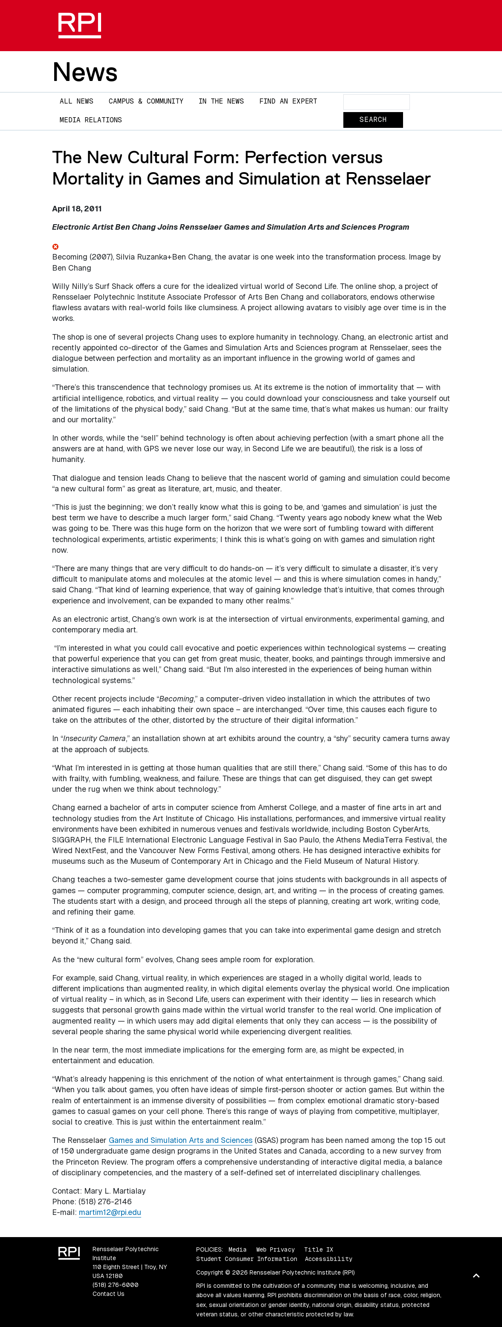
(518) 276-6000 (116, 1285)
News (85, 71)
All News (76, 101)
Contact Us (109, 1294)
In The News (221, 101)
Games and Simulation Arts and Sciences (180, 1140)
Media (238, 1249)
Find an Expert (288, 101)
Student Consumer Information (246, 1259)
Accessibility (328, 1259)
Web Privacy (275, 1249)
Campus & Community (146, 101)
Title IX (318, 1249)
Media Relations (91, 119)
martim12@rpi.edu (110, 1212)
